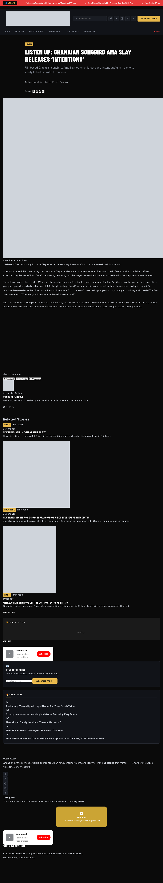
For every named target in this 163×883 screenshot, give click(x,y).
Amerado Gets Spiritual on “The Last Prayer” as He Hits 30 (35, 602)
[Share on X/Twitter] (37, 91)
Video (41, 801)
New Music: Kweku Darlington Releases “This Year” (35, 730)
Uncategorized (76, 801)
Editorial (73, 31)
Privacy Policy (10, 857)
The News (19, 31)
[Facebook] (110, 18)
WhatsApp (35, 379)
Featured (62, 801)
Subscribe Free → (45, 681)
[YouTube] (127, 18)
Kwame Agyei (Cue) (35, 82)
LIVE (158, 31)
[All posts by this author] (13, 407)
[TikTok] (133, 18)
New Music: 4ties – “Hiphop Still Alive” (24, 432)
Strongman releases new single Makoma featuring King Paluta (41, 714)
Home (7, 31)
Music (29, 44)
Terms (22, 857)
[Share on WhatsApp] (40, 91)
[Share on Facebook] (33, 91)
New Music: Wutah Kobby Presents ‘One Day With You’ (113, 3)
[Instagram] (122, 18)
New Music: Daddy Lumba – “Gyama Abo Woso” (33, 722)
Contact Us (89, 31)
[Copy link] (43, 91)
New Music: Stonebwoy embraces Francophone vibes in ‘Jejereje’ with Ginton (46, 517)
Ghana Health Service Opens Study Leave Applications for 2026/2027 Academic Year (55, 738)
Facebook (8, 379)
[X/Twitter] (116, 18)
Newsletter (149, 19)
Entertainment (37, 31)
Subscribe (43, 653)
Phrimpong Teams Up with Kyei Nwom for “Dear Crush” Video (53, 3)
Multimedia (56, 31)
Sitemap (30, 857)
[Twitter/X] (4, 407)
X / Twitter (21, 379)
